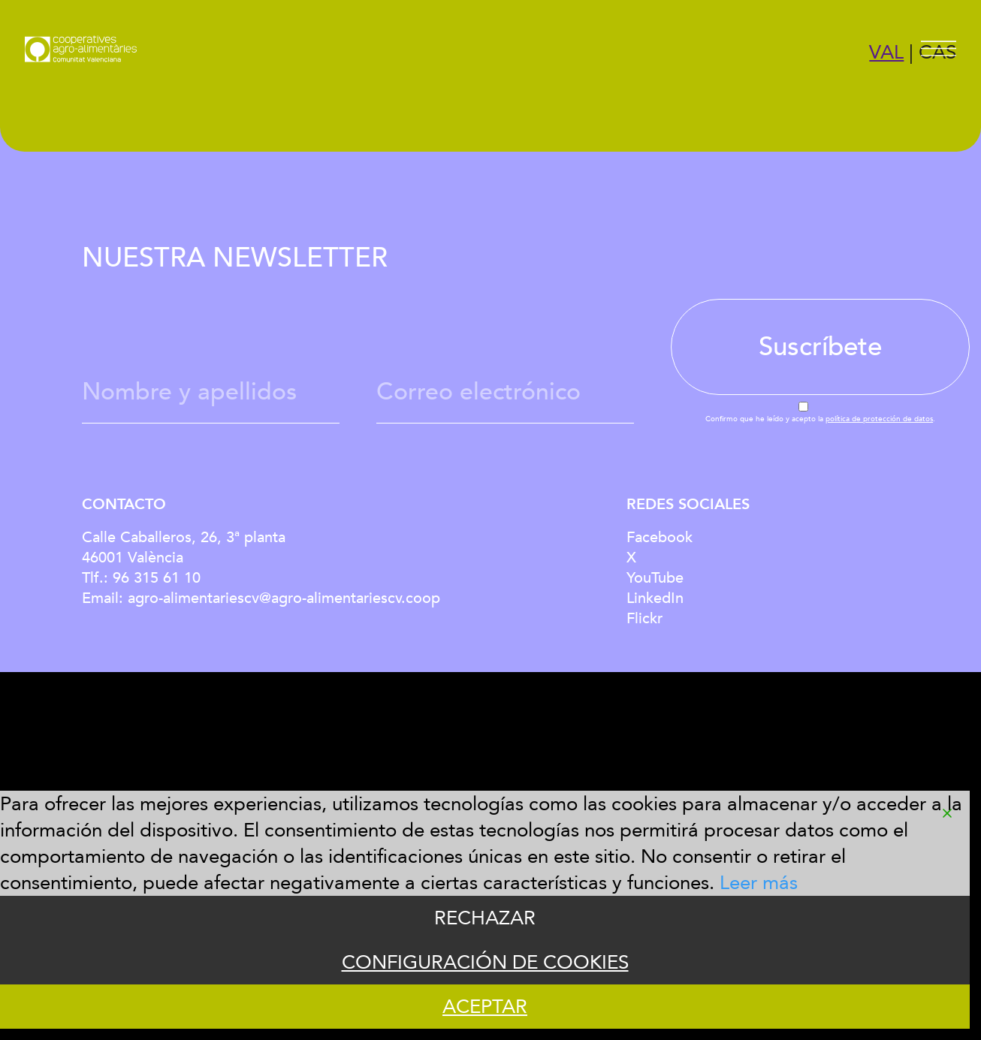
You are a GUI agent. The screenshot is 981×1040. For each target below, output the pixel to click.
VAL (886, 52)
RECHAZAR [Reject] (485, 918)
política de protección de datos (879, 419)
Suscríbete (820, 347)
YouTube (655, 578)
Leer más (759, 883)
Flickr (644, 618)
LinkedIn (655, 598)
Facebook (659, 537)
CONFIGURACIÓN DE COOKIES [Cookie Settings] (485, 962)
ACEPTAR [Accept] (484, 1006)
